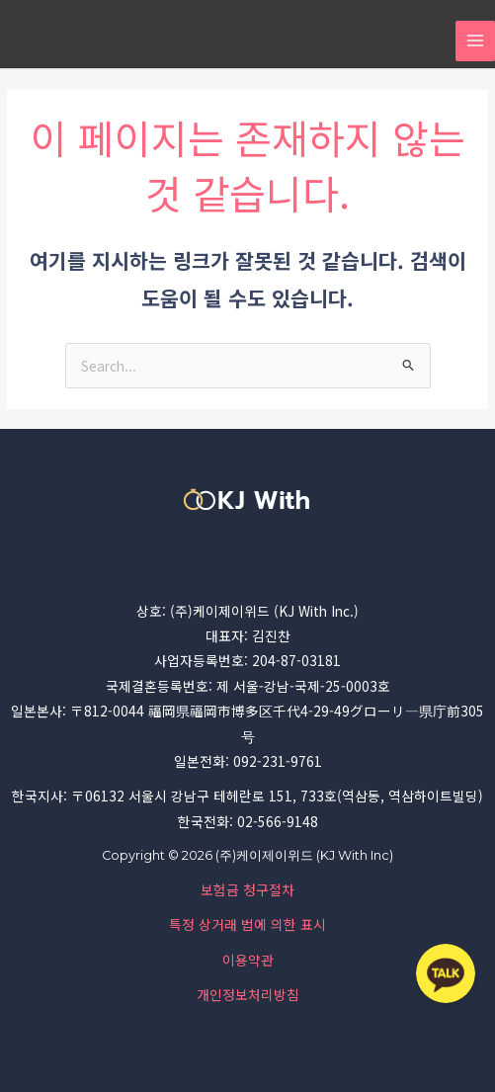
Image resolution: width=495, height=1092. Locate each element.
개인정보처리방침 (248, 994)
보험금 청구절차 (247, 889)
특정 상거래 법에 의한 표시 (247, 924)
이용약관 (248, 959)
